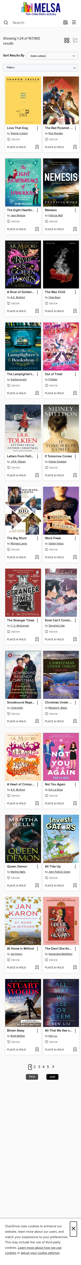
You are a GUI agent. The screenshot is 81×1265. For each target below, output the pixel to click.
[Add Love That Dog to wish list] (37, 147)
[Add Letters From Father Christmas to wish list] (37, 475)
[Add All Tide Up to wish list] (74, 886)
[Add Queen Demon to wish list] (37, 886)
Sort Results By (13, 56)
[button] (66, 42)
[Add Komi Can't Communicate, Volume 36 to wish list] (74, 639)
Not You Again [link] (55, 784)
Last (52, 1077)
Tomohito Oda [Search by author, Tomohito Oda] (56, 625)
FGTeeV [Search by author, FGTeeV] (52, 379)
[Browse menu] (74, 22)
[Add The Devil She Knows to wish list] (74, 967)
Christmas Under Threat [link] (59, 703)
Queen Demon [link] (17, 867)
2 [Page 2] (35, 1067)
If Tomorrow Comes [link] (58, 456)
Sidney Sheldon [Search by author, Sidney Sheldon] (57, 461)
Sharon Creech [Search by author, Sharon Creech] (19, 133)
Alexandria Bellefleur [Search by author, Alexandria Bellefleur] (60, 954)
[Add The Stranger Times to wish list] (37, 639)
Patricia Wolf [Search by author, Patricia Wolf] (55, 215)
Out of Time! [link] (53, 374)
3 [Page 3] (39, 1067)
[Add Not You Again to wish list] (74, 803)
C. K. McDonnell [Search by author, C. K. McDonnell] (20, 625)
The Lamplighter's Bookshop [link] (21, 374)
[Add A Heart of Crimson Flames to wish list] (37, 803)
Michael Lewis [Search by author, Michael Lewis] (19, 543)
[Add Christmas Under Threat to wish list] (74, 721)
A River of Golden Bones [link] (21, 292)
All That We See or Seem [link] (59, 1031)
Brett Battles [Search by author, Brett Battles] (18, 1036)
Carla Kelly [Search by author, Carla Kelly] (17, 708)
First (32, 1077)
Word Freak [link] (53, 538)
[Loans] (65, 23)
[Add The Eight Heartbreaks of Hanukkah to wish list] (37, 229)
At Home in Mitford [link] (20, 949)
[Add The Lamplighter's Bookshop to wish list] (37, 393)
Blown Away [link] (15, 1031)
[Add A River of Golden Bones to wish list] (37, 311)
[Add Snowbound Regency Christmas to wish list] (37, 721)
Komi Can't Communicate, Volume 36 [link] (59, 620)
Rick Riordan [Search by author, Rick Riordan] (55, 133)
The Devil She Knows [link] (59, 949)
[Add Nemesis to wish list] (74, 229)
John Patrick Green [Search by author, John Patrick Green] (59, 872)
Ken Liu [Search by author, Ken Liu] (52, 1036)
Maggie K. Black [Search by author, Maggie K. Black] (57, 708)
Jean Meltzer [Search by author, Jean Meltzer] (18, 215)
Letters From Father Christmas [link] (21, 456)
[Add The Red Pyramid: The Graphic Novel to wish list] (74, 147)
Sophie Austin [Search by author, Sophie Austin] (19, 379)
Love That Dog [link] (17, 128)
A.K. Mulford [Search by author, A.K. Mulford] (18, 297)
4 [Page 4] (43, 1067)
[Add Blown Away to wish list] (37, 1050)
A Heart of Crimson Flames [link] (21, 784)
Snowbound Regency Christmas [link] (21, 703)
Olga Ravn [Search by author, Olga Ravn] (54, 297)
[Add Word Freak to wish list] (74, 557)
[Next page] (53, 1067)
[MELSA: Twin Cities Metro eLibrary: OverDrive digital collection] (40, 9)
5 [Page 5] (48, 1067)
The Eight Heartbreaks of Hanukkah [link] (21, 210)
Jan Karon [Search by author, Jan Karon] (16, 954)
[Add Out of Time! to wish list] (74, 393)
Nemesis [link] (51, 210)
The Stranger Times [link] (20, 620)
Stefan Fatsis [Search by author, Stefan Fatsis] (56, 543)
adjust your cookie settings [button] (40, 1253)
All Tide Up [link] (53, 867)
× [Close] (73, 1229)
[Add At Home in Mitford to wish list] (37, 967)
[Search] (6, 22)
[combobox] (32, 23)
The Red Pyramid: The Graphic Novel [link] (59, 128)
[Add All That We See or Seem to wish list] (74, 1050)
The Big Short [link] (17, 538)
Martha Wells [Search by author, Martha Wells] (18, 872)
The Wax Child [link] (55, 292)
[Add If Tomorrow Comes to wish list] (74, 475)
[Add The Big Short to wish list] (37, 557)
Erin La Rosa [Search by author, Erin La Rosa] (55, 789)
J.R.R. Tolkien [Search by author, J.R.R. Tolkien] (18, 461)
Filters (11, 67)
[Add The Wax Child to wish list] (74, 311)
